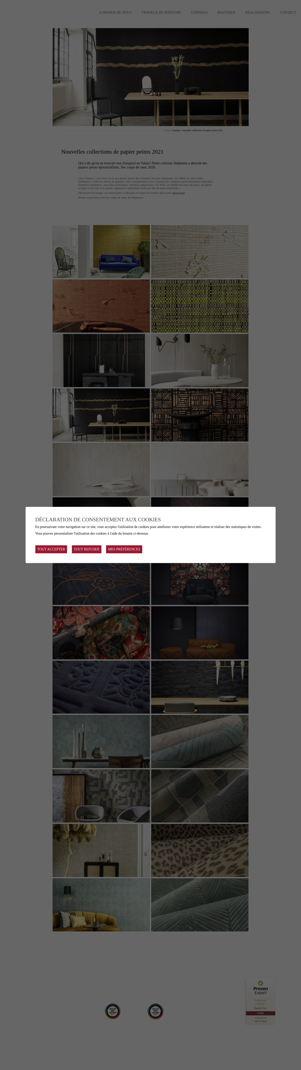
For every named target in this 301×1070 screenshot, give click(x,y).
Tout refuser (86, 549)
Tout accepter (51, 549)
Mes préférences (124, 549)
